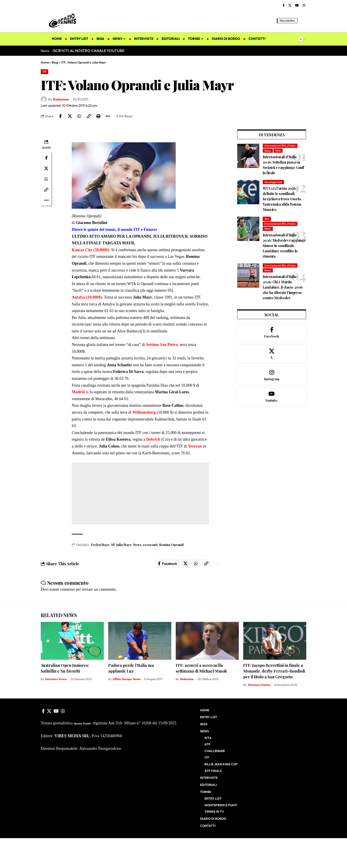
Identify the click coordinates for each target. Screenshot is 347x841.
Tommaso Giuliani (259, 685)
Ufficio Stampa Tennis (127, 679)
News (137, 545)
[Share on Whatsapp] (79, 116)
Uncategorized (273, 182)
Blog (55, 62)
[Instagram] (303, 5)
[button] (303, 20)
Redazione (61, 99)
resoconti (150, 545)
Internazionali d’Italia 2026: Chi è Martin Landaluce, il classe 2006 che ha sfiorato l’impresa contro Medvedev (283, 287)
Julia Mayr (123, 545)
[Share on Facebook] (60, 116)
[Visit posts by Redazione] (44, 99)
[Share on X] (70, 116)
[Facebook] (283, 5)
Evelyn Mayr (100, 545)
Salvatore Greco (56, 679)
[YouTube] (297, 5)
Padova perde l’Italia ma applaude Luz (131, 668)
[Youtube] (271, 397)
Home (45, 62)
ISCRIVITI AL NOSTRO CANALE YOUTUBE (88, 50)
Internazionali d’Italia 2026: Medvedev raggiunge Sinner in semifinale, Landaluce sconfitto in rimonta (284, 245)
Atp (266, 218)
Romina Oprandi (171, 545)
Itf (44, 71)
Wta (278, 150)
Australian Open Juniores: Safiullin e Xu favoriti (65, 668)
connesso (67, 589)
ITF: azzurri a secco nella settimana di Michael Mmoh (201, 668)
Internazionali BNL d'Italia (279, 145)
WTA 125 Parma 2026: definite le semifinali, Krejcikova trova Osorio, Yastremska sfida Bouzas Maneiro (282, 199)
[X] (290, 5)
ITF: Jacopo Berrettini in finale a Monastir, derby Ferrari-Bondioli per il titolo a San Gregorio (274, 671)
